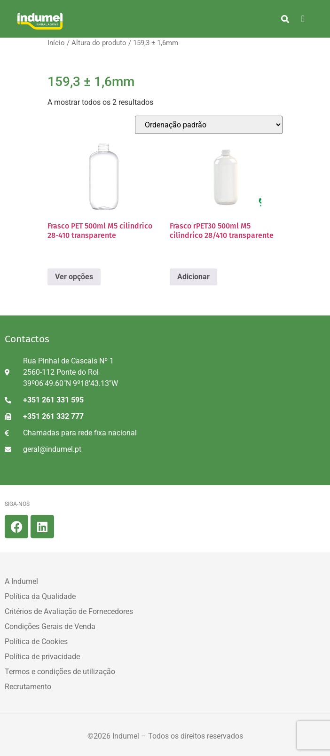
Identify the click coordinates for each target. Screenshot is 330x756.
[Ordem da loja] (209, 125)
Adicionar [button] (193, 276)
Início (56, 43)
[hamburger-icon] (303, 19)
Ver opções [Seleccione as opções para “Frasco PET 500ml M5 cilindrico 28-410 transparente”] (74, 276)
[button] (285, 19)
